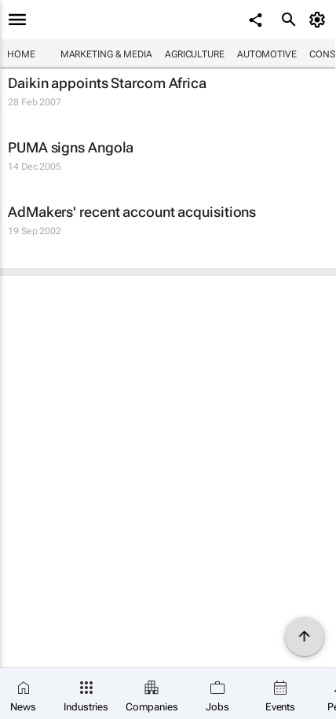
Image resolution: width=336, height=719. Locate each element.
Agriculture (195, 54)
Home (21, 54)
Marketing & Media (106, 54)
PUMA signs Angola (70, 147)
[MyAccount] (320, 19)
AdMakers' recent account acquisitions (132, 212)
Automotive (267, 54)
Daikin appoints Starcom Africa (107, 83)
